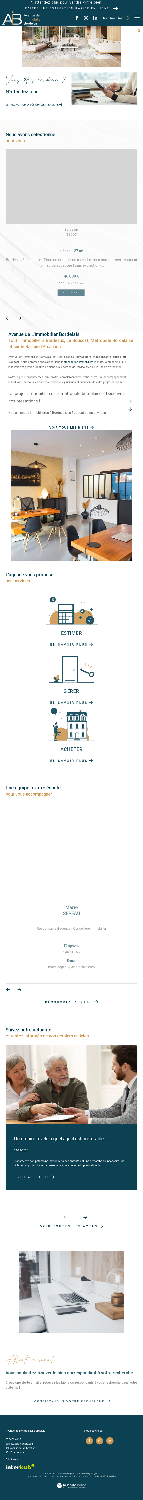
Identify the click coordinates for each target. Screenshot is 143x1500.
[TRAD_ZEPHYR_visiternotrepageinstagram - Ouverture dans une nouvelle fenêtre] (86, 19)
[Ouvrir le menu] (137, 17)
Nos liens (86, 1476)
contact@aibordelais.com (20, 1443)
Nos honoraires (34, 1476)
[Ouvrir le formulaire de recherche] (116, 18)
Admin (77, 1476)
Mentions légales (64, 1476)
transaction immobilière (78, 362)
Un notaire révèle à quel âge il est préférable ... (61, 1138)
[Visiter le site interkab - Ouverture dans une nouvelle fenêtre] (20, 1466)
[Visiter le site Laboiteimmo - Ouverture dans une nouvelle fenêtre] (71, 1483)
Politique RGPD (99, 1476)
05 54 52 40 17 (13, 1439)
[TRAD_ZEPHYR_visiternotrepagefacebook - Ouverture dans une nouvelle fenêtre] (77, 19)
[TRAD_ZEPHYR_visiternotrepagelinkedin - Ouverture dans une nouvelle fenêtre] (95, 19)
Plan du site (49, 1476)
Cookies (112, 1476)
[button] (85, 1217)
